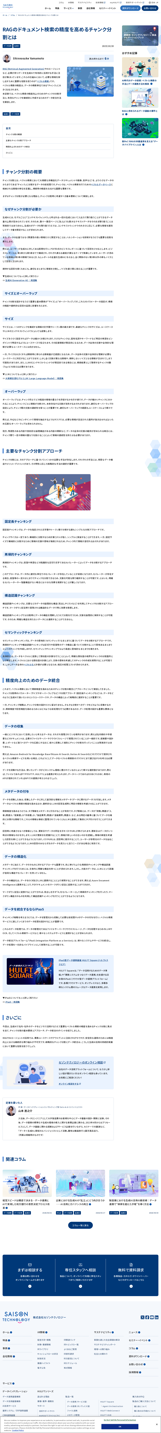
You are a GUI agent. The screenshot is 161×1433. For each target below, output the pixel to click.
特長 (57, 8)
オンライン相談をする (68, 1085)
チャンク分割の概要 (14, 136)
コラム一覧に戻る (80, 1226)
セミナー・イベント (107, 8)
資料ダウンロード (130, 8)
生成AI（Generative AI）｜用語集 (21, 281)
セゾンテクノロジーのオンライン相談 (81, 1064)
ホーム (48, 8)
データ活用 (7, 47)
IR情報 (71, 3)
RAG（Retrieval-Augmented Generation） (24, 70)
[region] (80, 1424)
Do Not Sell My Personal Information (120, 1420)
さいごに (9, 154)
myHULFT (114, 3)
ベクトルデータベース (101, 186)
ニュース (134, 1333)
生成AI (16, 47)
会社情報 (90, 8)
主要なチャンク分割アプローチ (18, 142)
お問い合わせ (150, 8)
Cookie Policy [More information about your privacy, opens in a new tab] (18, 1430)
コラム (61, 3)
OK (120, 1426)
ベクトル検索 (43, 82)
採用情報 (99, 3)
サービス (68, 8)
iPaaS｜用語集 (12, 1003)
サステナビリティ (85, 3)
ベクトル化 (29, 666)
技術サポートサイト (134, 3)
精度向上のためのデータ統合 (18, 148)
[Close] (157, 1424)
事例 (80, 8)
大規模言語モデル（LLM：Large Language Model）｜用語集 (34, 379)
